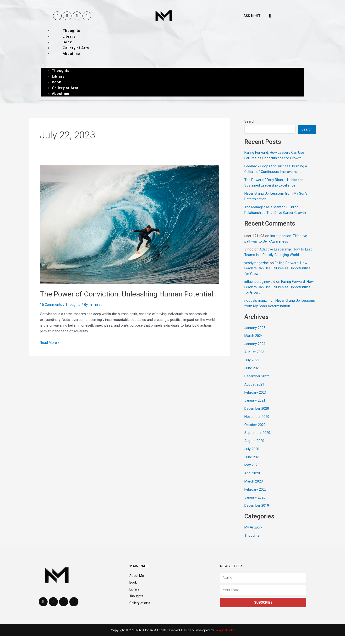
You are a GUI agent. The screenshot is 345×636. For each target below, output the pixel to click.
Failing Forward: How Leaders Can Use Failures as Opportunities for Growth (277, 268)
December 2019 (256, 505)
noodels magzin (256, 300)
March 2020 (253, 481)
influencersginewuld (259, 281)
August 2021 (254, 384)
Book (67, 42)
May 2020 (251, 465)
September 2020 (257, 433)
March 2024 (253, 336)
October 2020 (255, 425)
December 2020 (256, 408)
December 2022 (256, 376)
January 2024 (254, 344)
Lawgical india (224, 630)
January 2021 (254, 400)
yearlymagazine (256, 263)
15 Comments (51, 304)
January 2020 (254, 497)
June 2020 (252, 457)
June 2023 (252, 368)
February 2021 (255, 392)
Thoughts (71, 30)
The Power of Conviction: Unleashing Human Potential (126, 294)
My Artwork (253, 527)
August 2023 (254, 352)
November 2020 (256, 417)
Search (249, 121)
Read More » (50, 343)
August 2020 (254, 441)
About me (71, 53)
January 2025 (254, 328)
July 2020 (251, 449)
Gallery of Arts (76, 48)
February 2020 (255, 489)
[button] (250, 16)
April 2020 (252, 473)
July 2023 (251, 360)
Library (69, 36)
